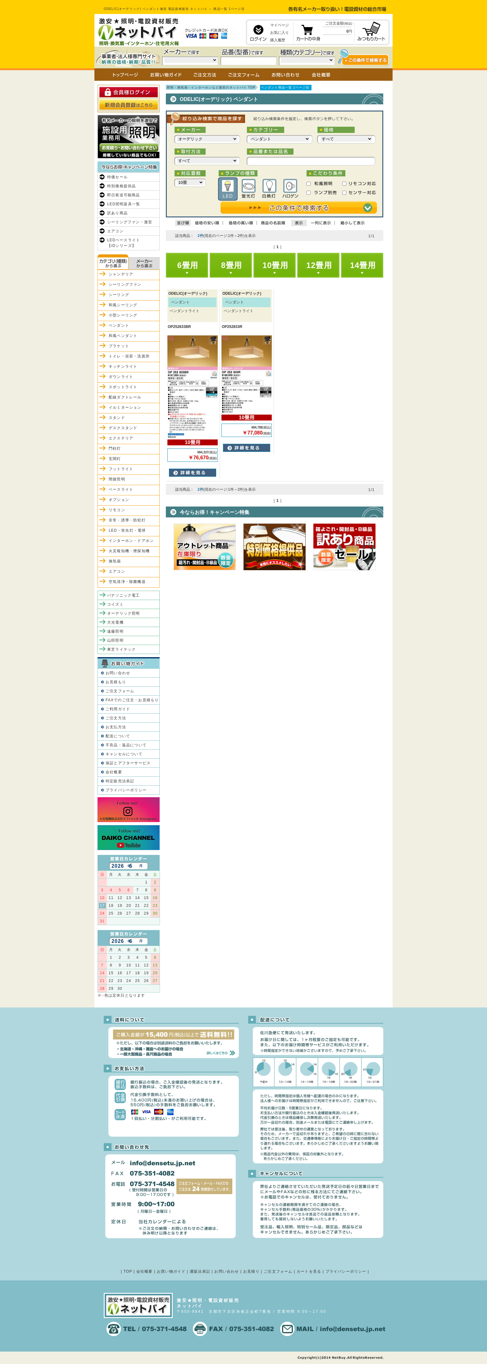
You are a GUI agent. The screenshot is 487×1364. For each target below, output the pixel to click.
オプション (119, 500)
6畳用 (187, 265)
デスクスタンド (123, 428)
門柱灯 (115, 448)
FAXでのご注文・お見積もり (132, 700)
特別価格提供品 (121, 186)
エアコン (115, 231)
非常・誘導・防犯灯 (127, 520)
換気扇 (115, 561)
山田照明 (115, 640)
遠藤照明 (115, 631)
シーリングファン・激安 (129, 222)
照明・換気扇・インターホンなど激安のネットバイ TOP (211, 87)
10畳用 (275, 265)
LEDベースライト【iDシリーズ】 (123, 243)
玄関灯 (115, 459)
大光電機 (115, 622)
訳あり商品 (117, 213)
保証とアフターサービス (128, 763)
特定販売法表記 (120, 781)
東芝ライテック (121, 649)
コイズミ (115, 604)
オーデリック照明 (123, 613)
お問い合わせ (118, 673)
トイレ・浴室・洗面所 (129, 356)
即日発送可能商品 (123, 195)
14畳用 (363, 265)
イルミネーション (125, 407)
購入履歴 (277, 40)
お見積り (251, 1271)
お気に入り (279, 32)
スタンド (117, 418)
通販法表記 (200, 1271)
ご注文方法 (116, 718)
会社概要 (114, 772)
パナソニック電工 (123, 595)
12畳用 (319, 265)
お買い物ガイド (171, 1271)
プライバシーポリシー (126, 790)
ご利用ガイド (118, 709)
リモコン (117, 510)
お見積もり (116, 682)
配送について (118, 736)
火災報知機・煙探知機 (129, 551)
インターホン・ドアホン (131, 541)
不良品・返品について (126, 745)
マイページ (279, 25)
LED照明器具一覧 (123, 204)
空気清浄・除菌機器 (127, 582)
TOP (128, 1271)
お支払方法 (116, 727)
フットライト (121, 469)
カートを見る (309, 1271)
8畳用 (231, 265)
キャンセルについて (124, 754)
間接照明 (117, 479)
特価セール (117, 177)
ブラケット (119, 346)
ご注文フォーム (120, 691)
